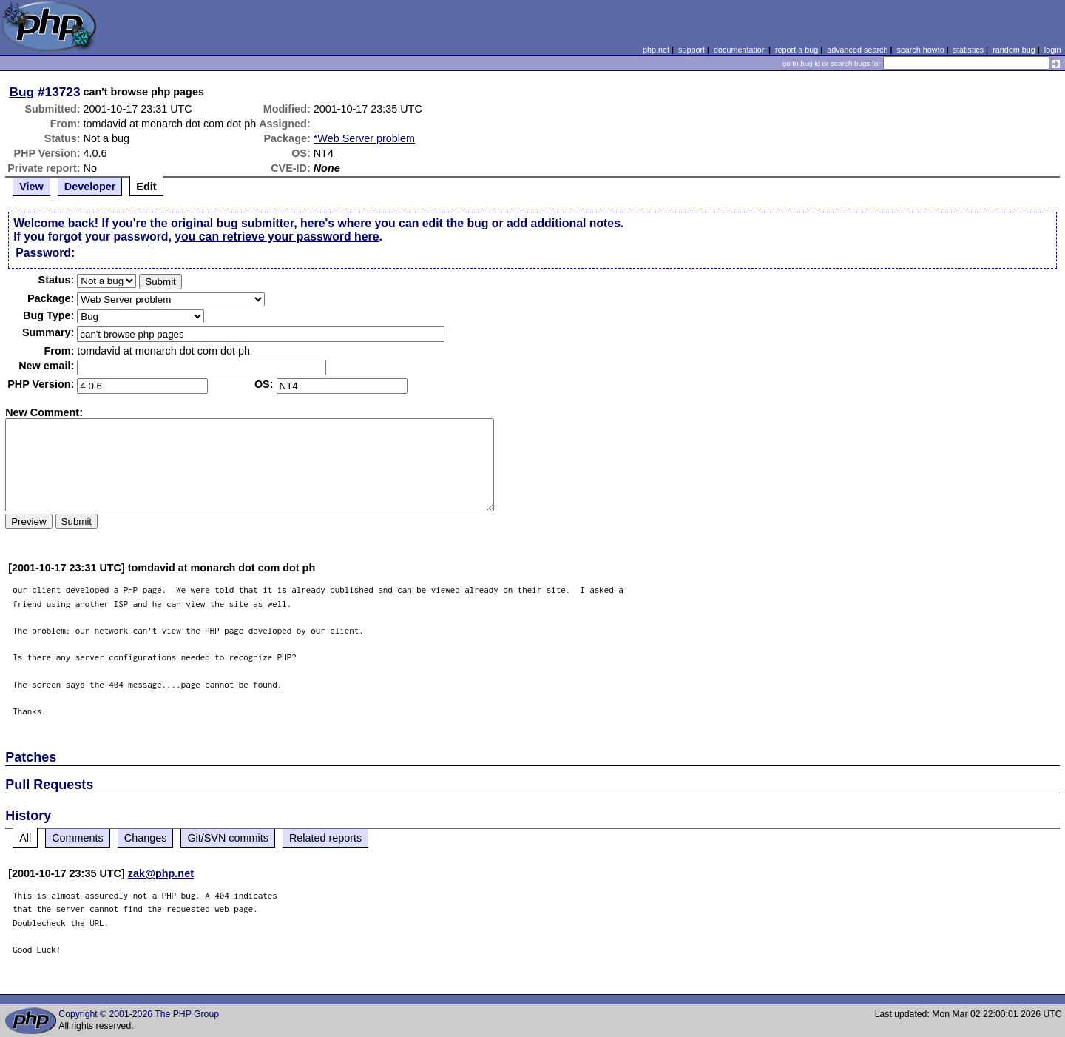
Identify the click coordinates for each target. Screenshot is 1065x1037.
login (1052, 49)
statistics (968, 49)
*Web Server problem (364, 138)
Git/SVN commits (227, 838)
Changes (145, 838)
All (25, 838)
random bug (1014, 49)
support (691, 49)
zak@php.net (161, 873)
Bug (22, 91)
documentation (740, 49)
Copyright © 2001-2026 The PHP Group (138, 1014)
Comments (78, 838)
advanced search (857, 49)
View (31, 186)
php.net (656, 49)
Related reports (325, 838)
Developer (90, 186)
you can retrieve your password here (277, 236)
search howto (920, 49)
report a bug (796, 49)
